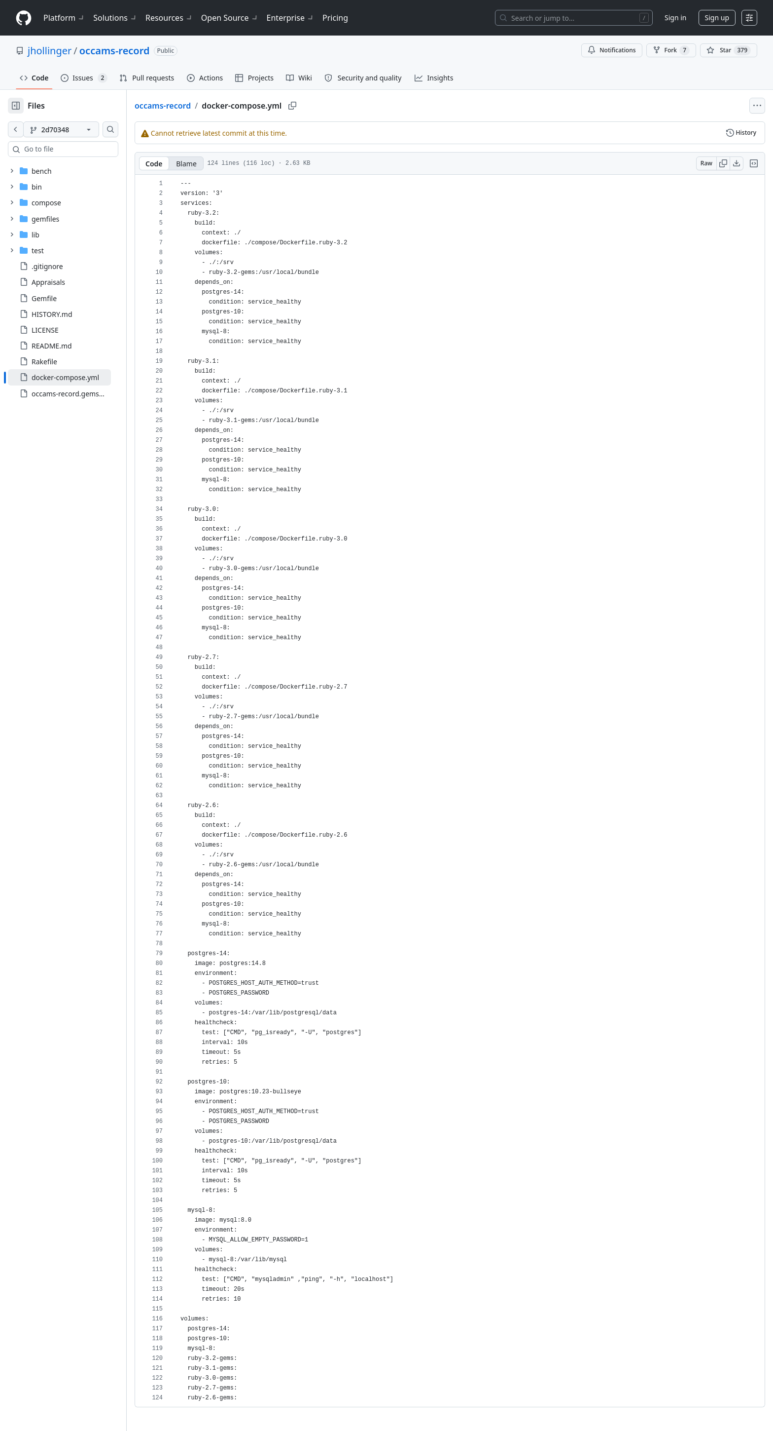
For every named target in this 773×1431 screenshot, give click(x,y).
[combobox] (82, 149)
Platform (64, 17)
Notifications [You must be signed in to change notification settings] (611, 50)
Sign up (717, 17)
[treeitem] (75, 377)
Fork (671, 50)
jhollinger (49, 50)
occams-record (114, 50)
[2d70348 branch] (77, 129)
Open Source (230, 17)
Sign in (675, 17)
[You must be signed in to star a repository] (728, 50)
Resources (169, 17)
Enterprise (291, 17)
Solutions (115, 17)
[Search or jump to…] (573, 17)
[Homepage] (24, 18)
